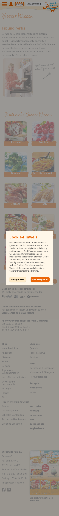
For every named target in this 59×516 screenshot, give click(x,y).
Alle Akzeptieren (40, 279)
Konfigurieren (17, 279)
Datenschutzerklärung (27, 270)
